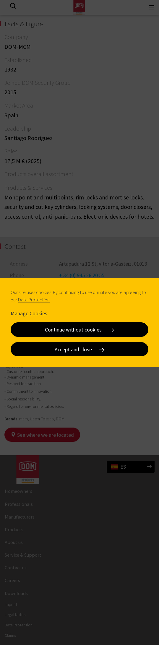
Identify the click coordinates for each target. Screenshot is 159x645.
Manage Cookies (29, 313)
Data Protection (34, 300)
